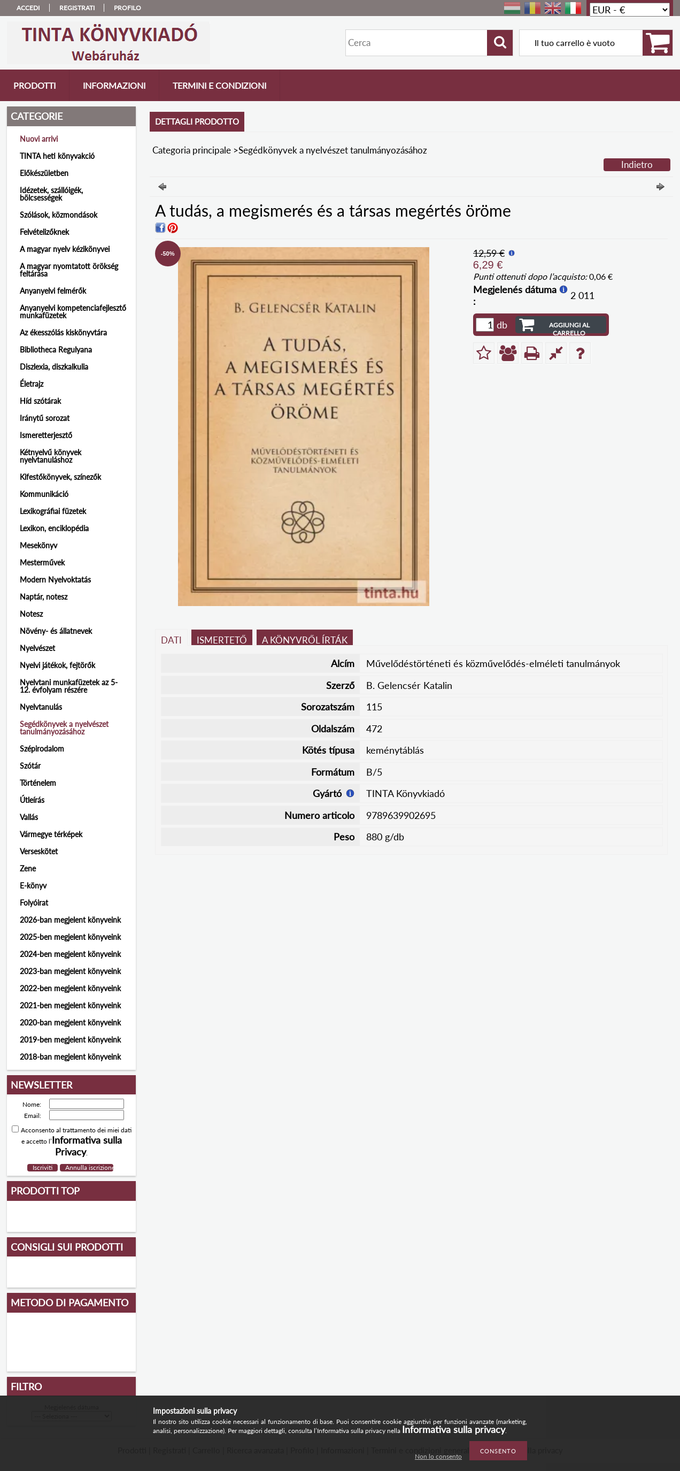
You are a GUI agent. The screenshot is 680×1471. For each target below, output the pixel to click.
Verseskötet (39, 851)
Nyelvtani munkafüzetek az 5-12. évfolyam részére (69, 686)
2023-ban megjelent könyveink (70, 971)
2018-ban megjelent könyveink (70, 1056)
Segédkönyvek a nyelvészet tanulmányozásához (64, 727)
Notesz (31, 613)
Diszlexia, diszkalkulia (54, 366)
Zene (28, 868)
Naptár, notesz (43, 596)
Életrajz (31, 383)
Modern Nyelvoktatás (55, 579)
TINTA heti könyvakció (57, 155)
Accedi (28, 8)
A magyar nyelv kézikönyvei (65, 249)
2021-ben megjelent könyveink (70, 1005)
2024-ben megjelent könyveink (70, 954)
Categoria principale (191, 150)
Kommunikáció (44, 494)
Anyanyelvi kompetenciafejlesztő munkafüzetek (73, 311)
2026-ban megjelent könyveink (70, 919)
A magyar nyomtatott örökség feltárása (69, 270)
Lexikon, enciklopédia (54, 528)
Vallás (29, 817)
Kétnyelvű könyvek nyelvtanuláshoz (50, 456)
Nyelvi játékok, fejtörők (57, 665)
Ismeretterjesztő (46, 435)
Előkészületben (44, 173)
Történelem (38, 782)
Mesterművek (42, 562)
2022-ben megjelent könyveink (70, 988)
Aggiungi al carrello (569, 327)
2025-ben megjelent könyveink (70, 936)
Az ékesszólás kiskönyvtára (63, 332)
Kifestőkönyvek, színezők (60, 476)
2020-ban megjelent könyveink (70, 1022)
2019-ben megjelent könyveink (70, 1039)
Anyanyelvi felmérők (53, 290)
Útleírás (32, 800)
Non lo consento (438, 1456)
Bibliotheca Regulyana (56, 349)
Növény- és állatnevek (56, 630)
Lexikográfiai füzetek (53, 511)
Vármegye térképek (51, 834)
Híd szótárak (40, 400)
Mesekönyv (38, 545)
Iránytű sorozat (44, 418)
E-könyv (33, 885)
